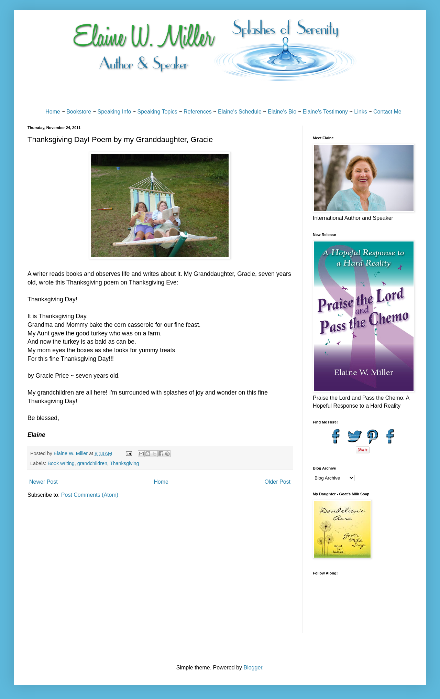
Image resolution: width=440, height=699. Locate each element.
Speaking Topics (157, 112)
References (198, 112)
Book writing (60, 463)
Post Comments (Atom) (89, 495)
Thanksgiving (124, 463)
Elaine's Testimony (325, 112)
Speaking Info (114, 112)
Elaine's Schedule (240, 112)
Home (52, 112)
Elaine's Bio (282, 112)
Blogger (252, 667)
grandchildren (92, 463)
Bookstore (78, 112)
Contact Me (387, 112)
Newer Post (43, 482)
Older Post (277, 482)
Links (360, 112)
